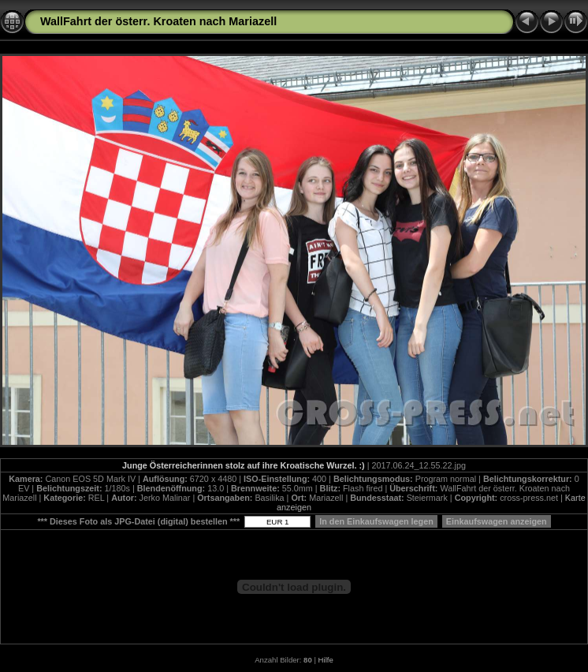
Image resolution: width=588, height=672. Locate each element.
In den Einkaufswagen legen (376, 521)
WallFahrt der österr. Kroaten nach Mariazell (158, 21)
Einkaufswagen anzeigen (496, 521)
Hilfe (325, 659)
